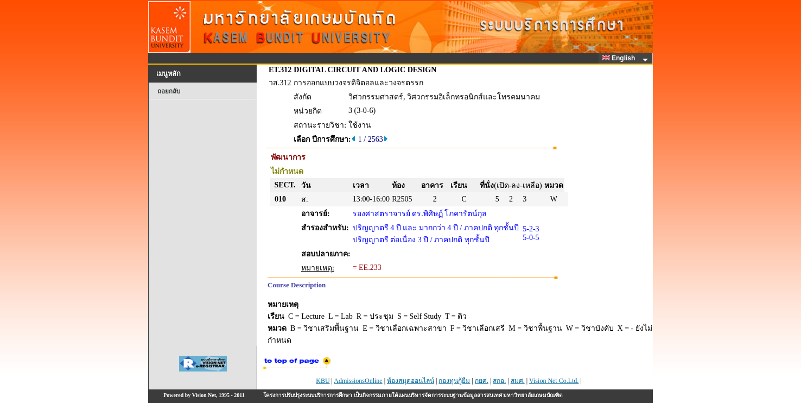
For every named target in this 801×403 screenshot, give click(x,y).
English (620, 58)
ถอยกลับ (168, 91)
